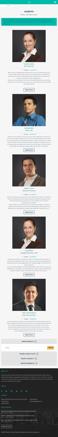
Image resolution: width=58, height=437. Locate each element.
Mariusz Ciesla (29, 188)
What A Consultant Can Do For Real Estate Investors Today (17, 415)
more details (29, 90)
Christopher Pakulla (29, 313)
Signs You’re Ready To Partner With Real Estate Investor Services (19, 420)
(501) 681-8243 (5, 403)
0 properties (32, 70)
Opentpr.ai (36, 432)
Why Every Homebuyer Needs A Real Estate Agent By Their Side (18, 411)
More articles (6, 426)
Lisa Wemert (29, 251)
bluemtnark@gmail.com (36, 401)
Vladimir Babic (29, 128)
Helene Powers (29, 64)
